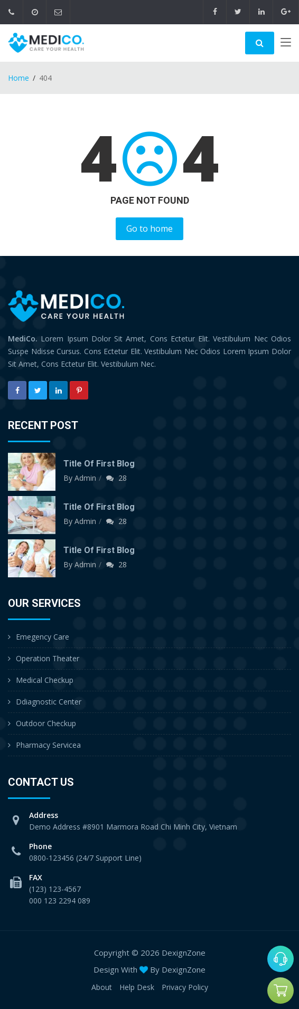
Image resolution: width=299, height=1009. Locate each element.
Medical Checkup (44, 680)
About (101, 987)
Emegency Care (42, 637)
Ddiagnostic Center (48, 702)
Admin (85, 478)
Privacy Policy (185, 987)
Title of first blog (99, 464)
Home (18, 78)
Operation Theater (47, 658)
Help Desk (136, 987)
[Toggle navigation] (286, 44)
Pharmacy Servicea (48, 745)
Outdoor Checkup (46, 723)
